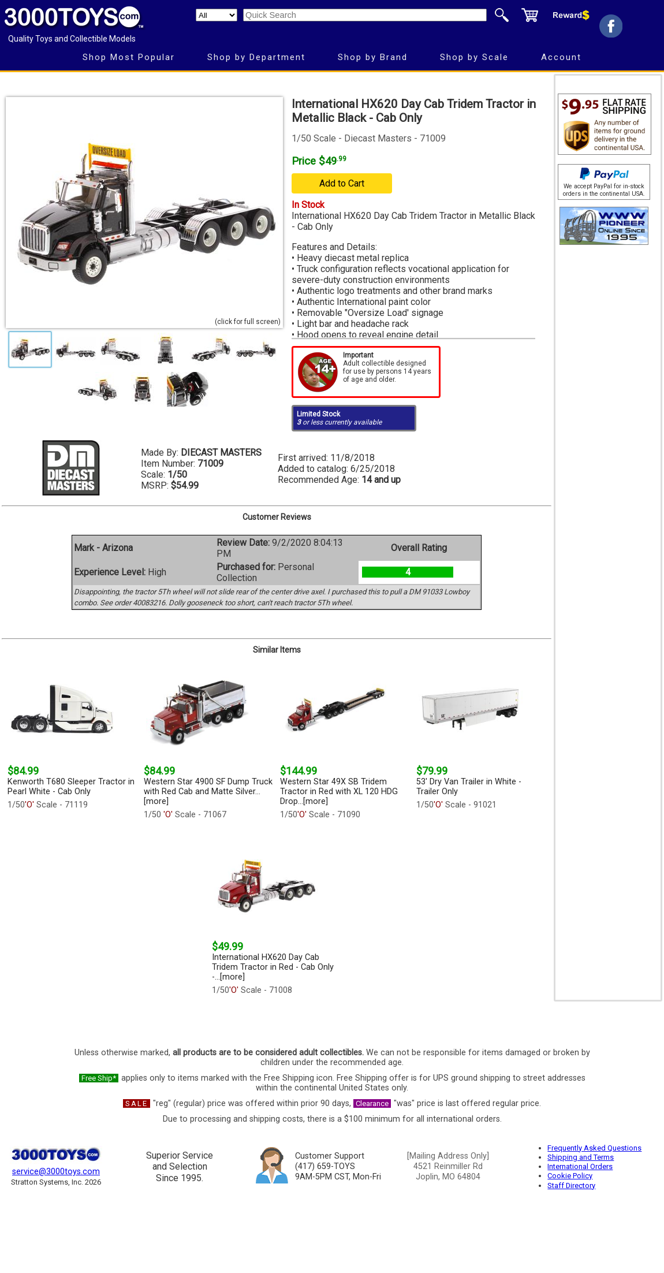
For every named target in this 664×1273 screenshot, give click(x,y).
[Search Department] (216, 15)
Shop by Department (256, 57)
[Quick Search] (365, 15)
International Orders (580, 1166)
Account (561, 57)
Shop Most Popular (129, 57)
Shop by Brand (373, 57)
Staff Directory (571, 1185)
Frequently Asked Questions (594, 1148)
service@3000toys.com (56, 1172)
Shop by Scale (474, 57)
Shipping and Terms (580, 1157)
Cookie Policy (569, 1175)
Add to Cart (341, 183)
